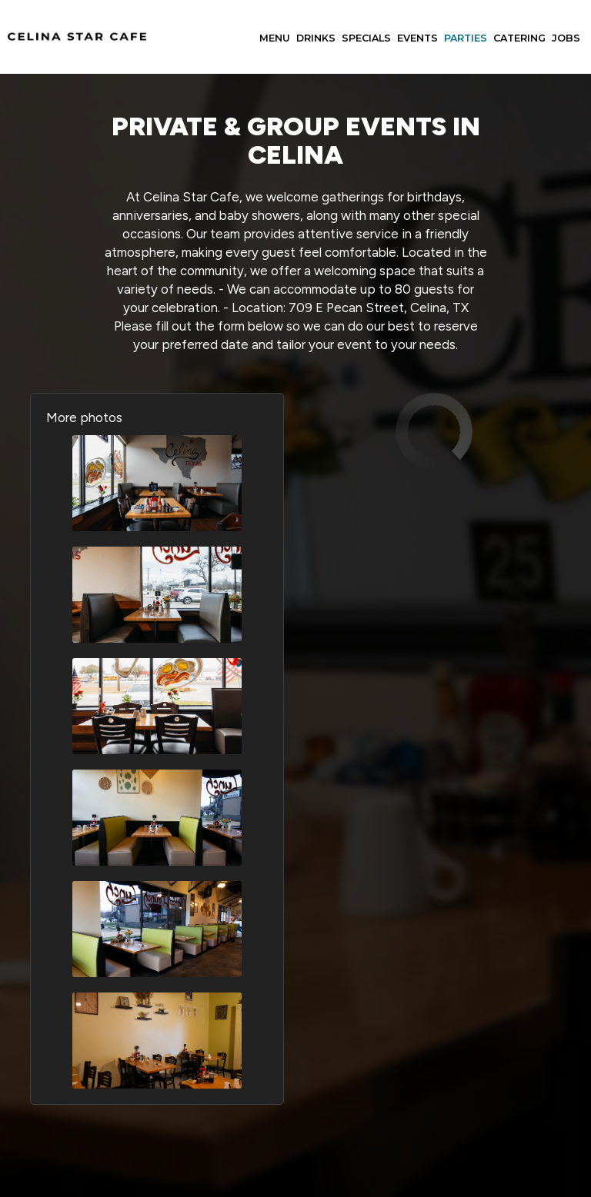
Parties (465, 38)
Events (417, 38)
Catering (519, 38)
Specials (366, 38)
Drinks (316, 38)
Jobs (566, 38)
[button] (157, 483)
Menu (274, 38)
